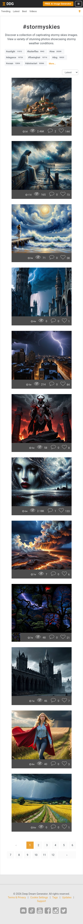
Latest (16, 11)
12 (53, 854)
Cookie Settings (39, 897)
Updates (67, 897)
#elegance (15, 57)
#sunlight (15, 51)
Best (24, 11)
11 (44, 854)
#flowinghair (38, 57)
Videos (33, 11)
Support (41, 901)
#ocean (14, 63)
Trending (5, 11)
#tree (56, 51)
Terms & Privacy (17, 897)
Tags (55, 897)
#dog (59, 57)
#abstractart (35, 63)
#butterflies (36, 51)
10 (36, 854)
